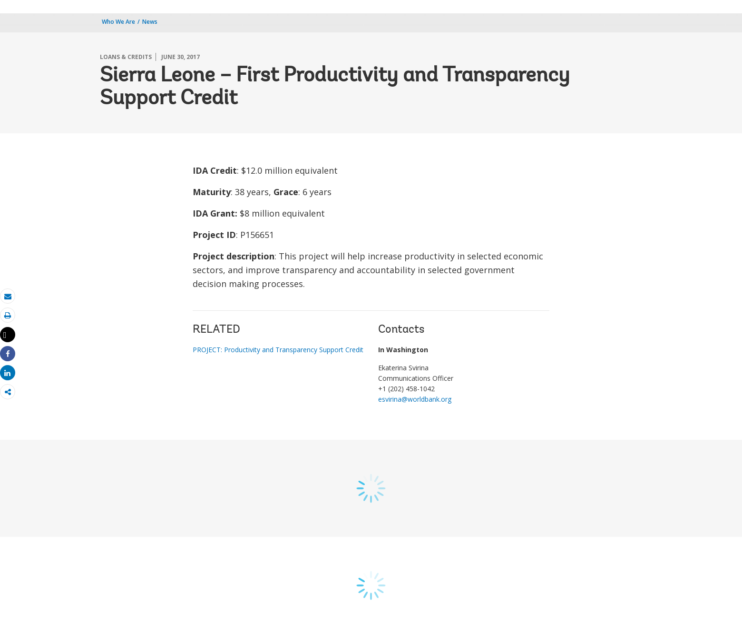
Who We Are (118, 22)
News (149, 22)
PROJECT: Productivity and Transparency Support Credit (278, 349)
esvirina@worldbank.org (414, 399)
